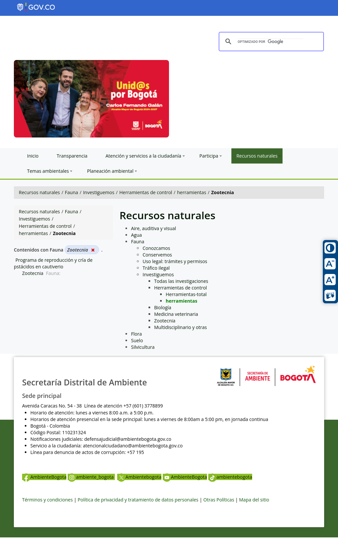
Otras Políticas (218, 500)
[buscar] (270, 42)
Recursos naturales (39, 192)
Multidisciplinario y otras (180, 327)
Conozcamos (156, 248)
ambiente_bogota (91, 477)
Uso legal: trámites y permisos (175, 261)
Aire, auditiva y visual (153, 228)
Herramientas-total (186, 294)
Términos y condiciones (47, 500)
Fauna (71, 192)
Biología (162, 307)
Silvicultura (142, 347)
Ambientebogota (139, 477)
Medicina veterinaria (176, 314)
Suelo (137, 340)
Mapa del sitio (254, 500)
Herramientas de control (145, 192)
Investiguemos (99, 192)
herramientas (191, 192)
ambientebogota (230, 477)
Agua (136, 235)
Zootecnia (32, 273)
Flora (136, 334)
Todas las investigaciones (181, 281)
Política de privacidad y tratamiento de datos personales (138, 500)
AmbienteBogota (44, 477)
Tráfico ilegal (156, 268)
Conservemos (157, 255)
